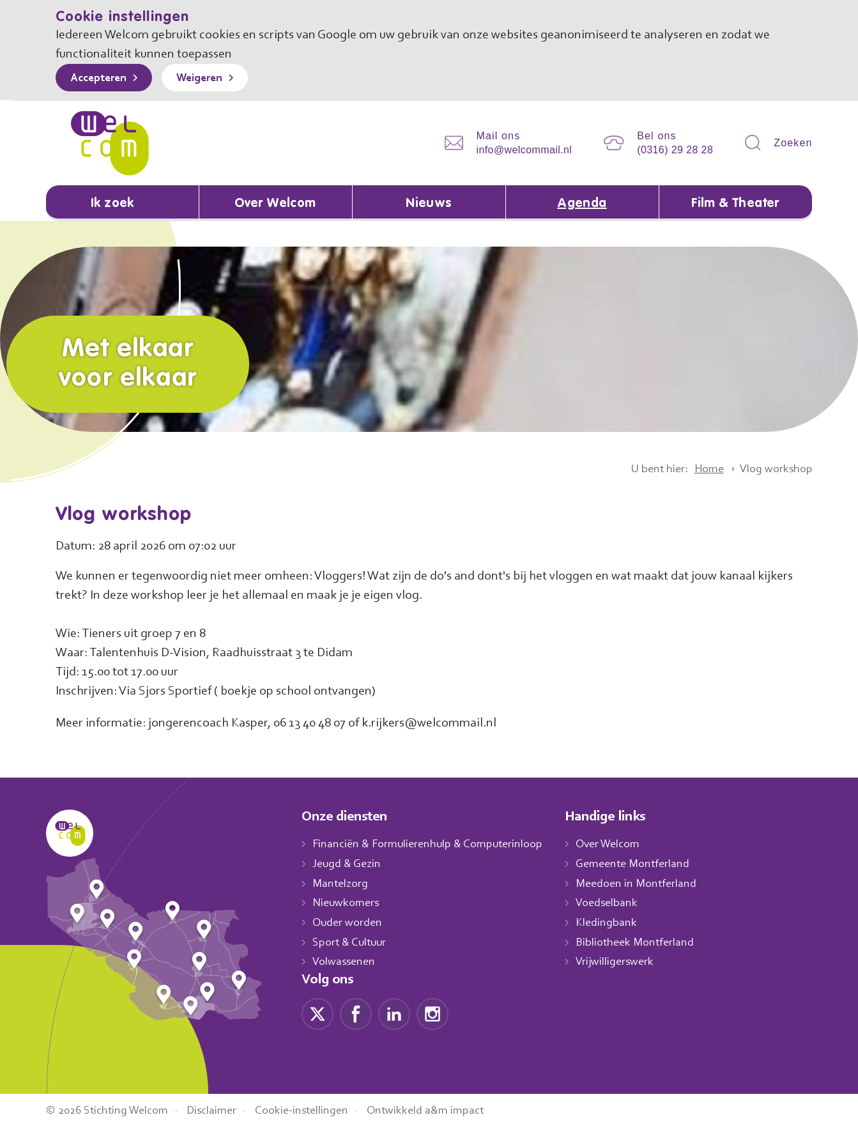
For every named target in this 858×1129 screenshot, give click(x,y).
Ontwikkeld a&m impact (444, 1111)
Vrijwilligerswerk (628, 962)
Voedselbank (621, 904)
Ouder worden (348, 923)
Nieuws (429, 204)
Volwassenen (346, 962)
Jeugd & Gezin (350, 864)
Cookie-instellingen (316, 1111)
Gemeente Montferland (646, 864)
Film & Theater (735, 204)
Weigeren (208, 78)
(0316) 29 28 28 (675, 149)
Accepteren (101, 78)
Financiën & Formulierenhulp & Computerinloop (433, 844)
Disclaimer (221, 1111)
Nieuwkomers (347, 904)
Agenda (582, 204)
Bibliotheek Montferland (648, 943)
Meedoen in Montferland (650, 884)
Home (702, 469)
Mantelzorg (340, 884)
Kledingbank (619, 923)
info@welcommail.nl (524, 149)
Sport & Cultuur (351, 943)
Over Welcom (275, 204)
